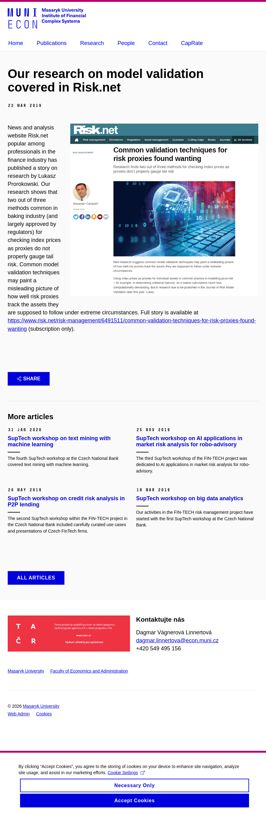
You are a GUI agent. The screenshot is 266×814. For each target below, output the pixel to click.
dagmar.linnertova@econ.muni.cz (177, 640)
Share (28, 378)
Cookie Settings (126, 775)
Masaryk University (26, 671)
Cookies (44, 713)
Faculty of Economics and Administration (89, 671)
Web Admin (19, 713)
